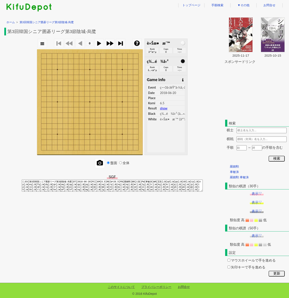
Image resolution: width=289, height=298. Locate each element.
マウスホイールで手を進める (252, 260)
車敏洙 (234, 172)
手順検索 (217, 5)
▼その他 (243, 5)
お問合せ (269, 5)
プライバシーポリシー (156, 287)
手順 (230, 147)
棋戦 (230, 139)
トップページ (191, 5)
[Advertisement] (256, 91)
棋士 (230, 130)
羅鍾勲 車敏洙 (239, 177)
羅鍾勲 (234, 166)
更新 (276, 273)
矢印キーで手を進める (246, 267)
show (163, 108)
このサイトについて (121, 287)
